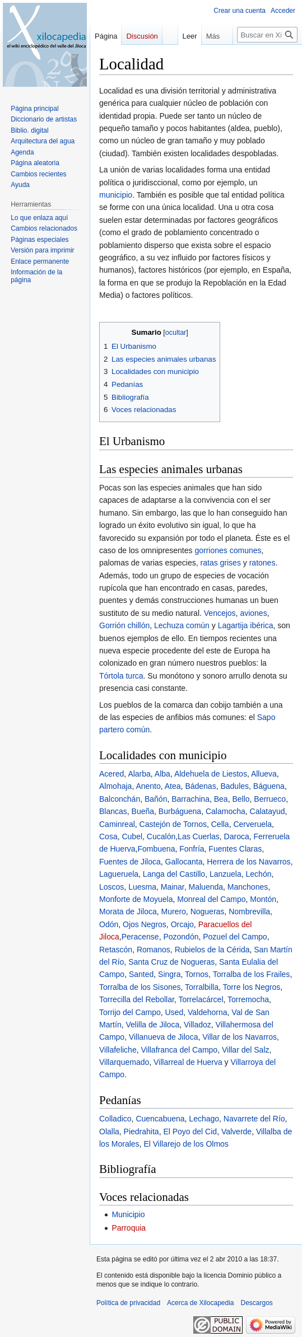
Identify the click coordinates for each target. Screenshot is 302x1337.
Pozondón (180, 936)
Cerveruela (252, 824)
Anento (148, 786)
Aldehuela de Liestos (210, 773)
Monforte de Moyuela (136, 899)
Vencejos (220, 613)
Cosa (108, 836)
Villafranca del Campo (179, 1049)
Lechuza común (182, 625)
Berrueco (270, 798)
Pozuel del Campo (235, 936)
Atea (173, 786)
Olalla (109, 1131)
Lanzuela (225, 873)
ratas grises (221, 562)
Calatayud (267, 811)
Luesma (142, 886)
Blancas (113, 811)
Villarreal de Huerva (188, 1062)
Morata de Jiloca (128, 911)
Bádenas (200, 786)
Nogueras (208, 911)
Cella (220, 824)
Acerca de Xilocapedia (200, 1303)
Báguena (269, 786)
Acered (111, 773)
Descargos (257, 1303)
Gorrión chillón (124, 625)
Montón (263, 899)
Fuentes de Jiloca (130, 861)
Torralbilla (202, 987)
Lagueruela (118, 873)
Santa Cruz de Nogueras (171, 961)
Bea (221, 798)
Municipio (128, 1214)
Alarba (139, 773)
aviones (253, 613)
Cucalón (161, 836)
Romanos (153, 949)
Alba (162, 773)
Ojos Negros (144, 924)
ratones (262, 562)
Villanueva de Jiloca (163, 1036)
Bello (240, 798)
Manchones (247, 886)
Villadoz (197, 1024)
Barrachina (190, 798)
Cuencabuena (160, 1118)
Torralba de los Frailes (251, 974)
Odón (108, 924)
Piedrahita (141, 1131)
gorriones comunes (227, 550)
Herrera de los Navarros (248, 861)
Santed (141, 974)
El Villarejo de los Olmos (185, 1143)
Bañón (156, 798)
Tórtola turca (121, 675)
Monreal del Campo (211, 899)
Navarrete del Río (254, 1118)
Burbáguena (180, 811)
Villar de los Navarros (239, 1036)
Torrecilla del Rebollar (136, 999)
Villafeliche (118, 1049)
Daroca (236, 836)
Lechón (259, 873)
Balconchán (119, 798)
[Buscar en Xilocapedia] (267, 57)
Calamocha (225, 811)
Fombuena (156, 848)
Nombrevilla (249, 911)
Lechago (204, 1118)
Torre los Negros (252, 987)
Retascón (115, 949)
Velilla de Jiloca (152, 1024)
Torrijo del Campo (130, 1012)
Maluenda (206, 886)
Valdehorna (207, 1012)
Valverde (236, 1131)
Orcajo (182, 924)
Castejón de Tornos (173, 824)
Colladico (115, 1118)
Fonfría (191, 848)
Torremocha (248, 999)
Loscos (111, 886)
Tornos (196, 974)
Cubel (132, 836)
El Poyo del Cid (190, 1131)
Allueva (264, 773)
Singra (169, 974)
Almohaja (115, 786)
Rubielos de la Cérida (212, 949)
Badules (234, 786)
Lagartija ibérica (245, 625)
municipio (115, 194)
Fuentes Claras (235, 848)
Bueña (143, 811)
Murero (173, 911)
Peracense (140, 936)
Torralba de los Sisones (140, 987)
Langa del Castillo (174, 873)
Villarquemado (124, 1062)
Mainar (172, 886)
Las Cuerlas (199, 836)
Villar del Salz (246, 1049)
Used (174, 1012)
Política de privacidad (128, 1303)
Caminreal (117, 824)
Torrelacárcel (200, 999)
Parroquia (128, 1227)
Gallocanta (184, 861)
